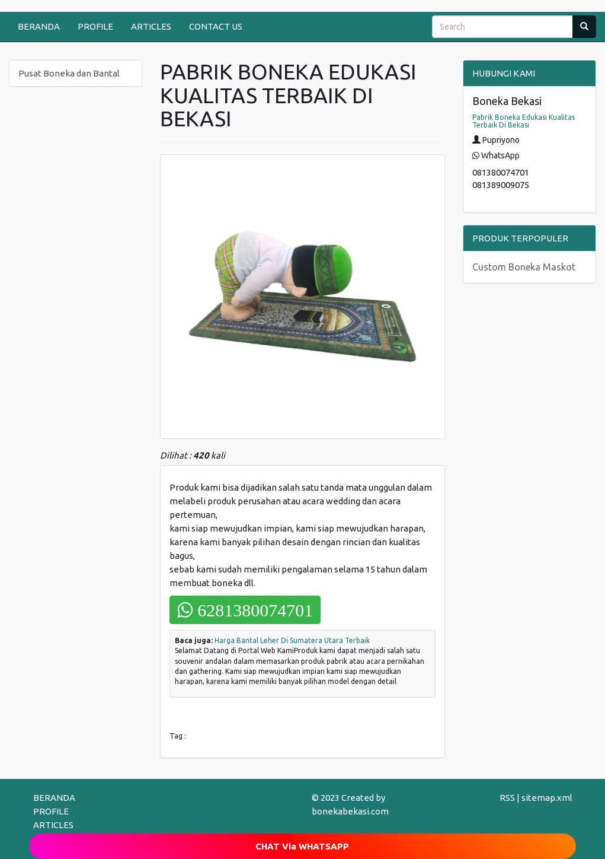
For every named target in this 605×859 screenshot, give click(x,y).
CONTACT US (215, 26)
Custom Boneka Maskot (523, 267)
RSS (507, 798)
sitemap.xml (546, 798)
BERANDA (39, 26)
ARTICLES (151, 26)
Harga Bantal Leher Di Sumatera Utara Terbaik (292, 640)
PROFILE (95, 26)
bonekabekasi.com (350, 811)
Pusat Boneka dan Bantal (69, 73)
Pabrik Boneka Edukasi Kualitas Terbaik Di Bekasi (523, 121)
